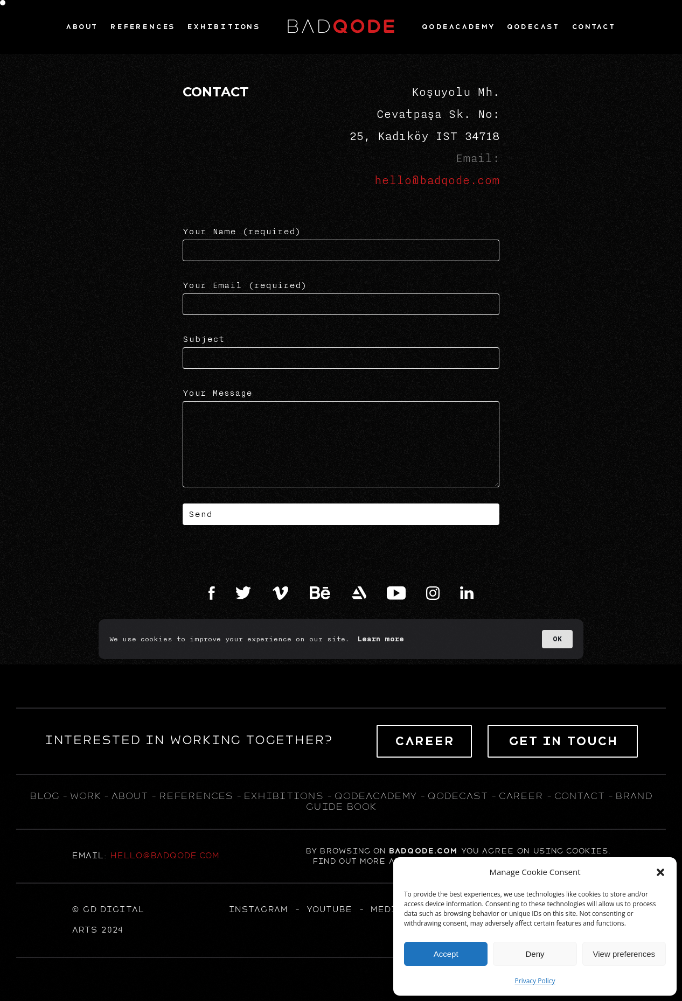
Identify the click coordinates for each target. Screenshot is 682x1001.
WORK (84, 795)
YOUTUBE (329, 909)
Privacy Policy (535, 980)
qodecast (459, 795)
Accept (446, 953)
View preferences (624, 953)
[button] (660, 872)
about (129, 795)
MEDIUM (391, 909)
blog (44, 795)
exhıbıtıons (283, 795)
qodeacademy (375, 795)
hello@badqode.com (436, 180)
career (520, 795)
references (196, 795)
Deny (534, 953)
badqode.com (422, 850)
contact (579, 795)
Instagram (258, 909)
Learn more (381, 639)
